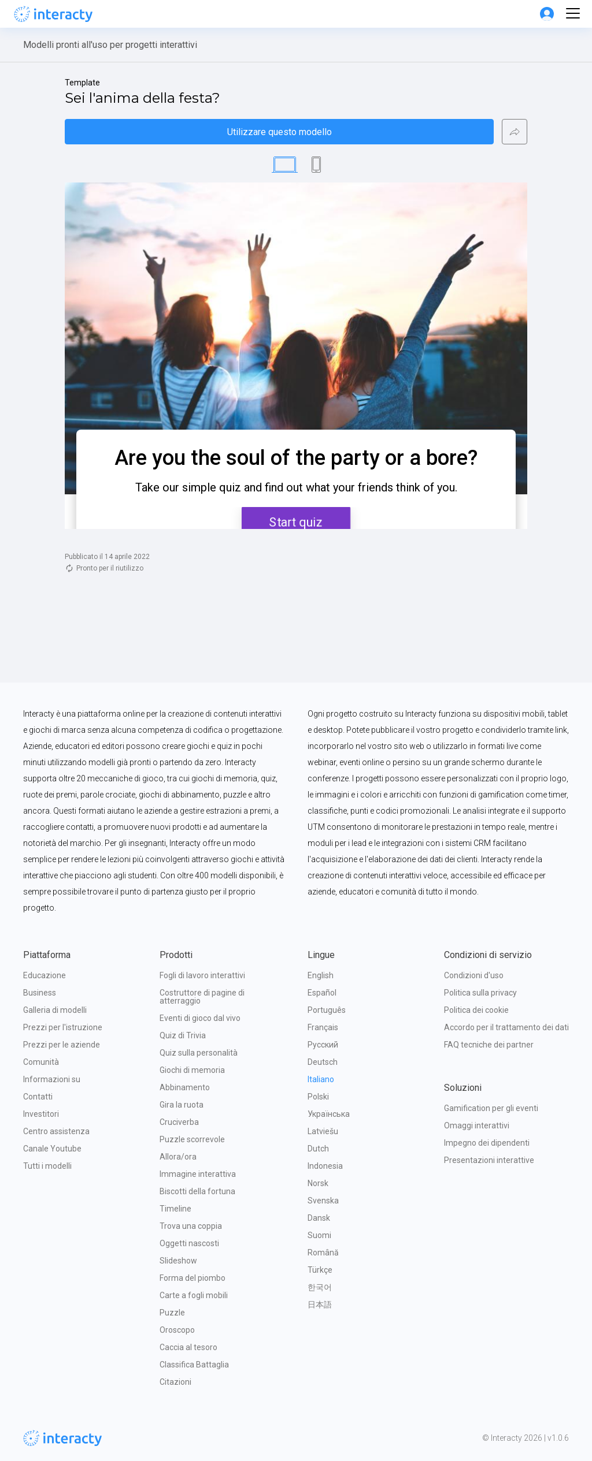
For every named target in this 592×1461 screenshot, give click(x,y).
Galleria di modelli (55, 1010)
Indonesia (325, 1166)
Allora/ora (178, 1156)
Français (323, 1027)
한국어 (320, 1287)
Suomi (319, 1235)
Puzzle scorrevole (192, 1139)
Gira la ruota (182, 1104)
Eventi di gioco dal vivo (200, 1018)
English (321, 975)
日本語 (320, 1304)
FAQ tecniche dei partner (489, 1044)
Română (323, 1252)
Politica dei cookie (476, 1010)
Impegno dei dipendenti (487, 1142)
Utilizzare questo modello (279, 131)
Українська (329, 1114)
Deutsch (323, 1062)
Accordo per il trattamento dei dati (506, 1027)
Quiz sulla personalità (199, 1052)
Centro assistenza (56, 1131)
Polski (318, 1096)
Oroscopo (177, 1330)
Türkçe (320, 1269)
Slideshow (178, 1260)
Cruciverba (179, 1122)
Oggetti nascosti (189, 1243)
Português (327, 1010)
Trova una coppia (191, 1226)
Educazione (44, 975)
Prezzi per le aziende (61, 1044)
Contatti (38, 1096)
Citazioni (175, 1382)
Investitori (41, 1114)
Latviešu (323, 1131)
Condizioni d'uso (474, 975)
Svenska (323, 1200)
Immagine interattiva (198, 1174)
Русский (323, 1044)
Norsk (318, 1183)
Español (322, 992)
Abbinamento (185, 1087)
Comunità (41, 1062)
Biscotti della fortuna (197, 1191)
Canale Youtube (52, 1148)
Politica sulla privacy (480, 992)
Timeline (175, 1208)
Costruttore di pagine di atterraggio (203, 996)
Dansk (319, 1218)
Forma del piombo (192, 1278)
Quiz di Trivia (183, 1035)
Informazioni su (51, 1079)
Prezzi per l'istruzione (62, 1027)
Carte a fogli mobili (194, 1295)
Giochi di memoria (192, 1070)
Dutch (318, 1148)
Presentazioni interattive (489, 1160)
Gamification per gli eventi (491, 1108)
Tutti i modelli (47, 1166)
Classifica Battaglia (194, 1364)
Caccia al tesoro (188, 1347)
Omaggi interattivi (476, 1125)
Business (39, 992)
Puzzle (172, 1312)
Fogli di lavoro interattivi (202, 975)
